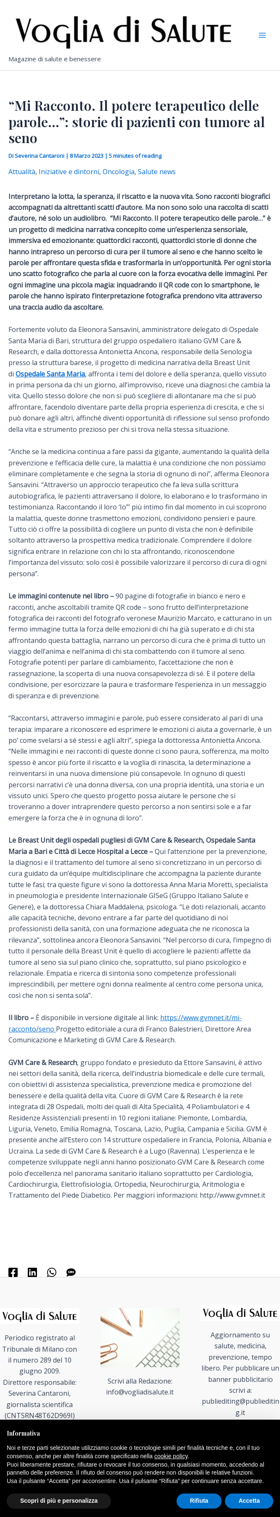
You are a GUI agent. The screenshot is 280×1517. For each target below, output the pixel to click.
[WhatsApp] (51, 1272)
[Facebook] (13, 1272)
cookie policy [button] (171, 1456)
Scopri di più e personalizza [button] (59, 1500)
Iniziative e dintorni (69, 171)
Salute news (157, 171)
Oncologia (119, 171)
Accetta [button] (249, 1500)
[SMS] (71, 1272)
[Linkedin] (32, 1272)
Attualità (21, 171)
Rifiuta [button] (199, 1500)
